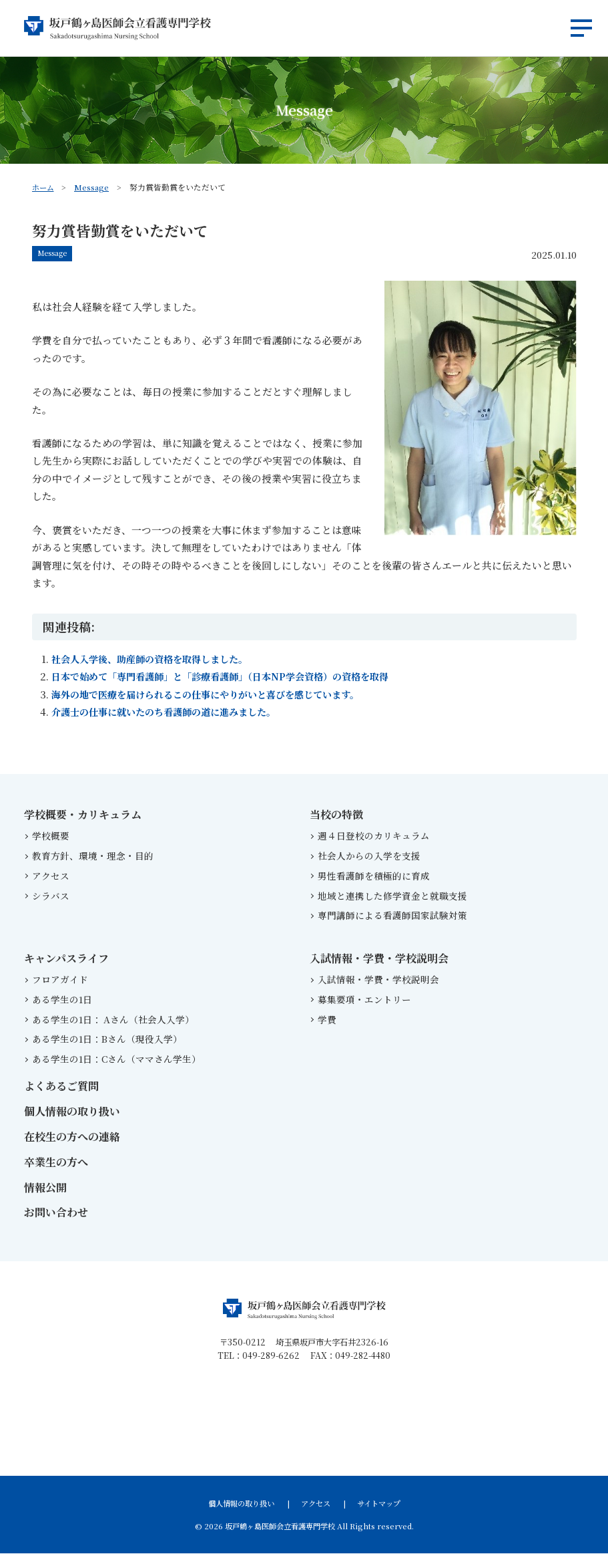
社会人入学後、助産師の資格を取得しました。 (156, 659)
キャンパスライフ (66, 958)
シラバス (50, 895)
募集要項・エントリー (364, 1000)
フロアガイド (60, 980)
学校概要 (50, 836)
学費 (327, 1019)
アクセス (50, 876)
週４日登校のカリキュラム (374, 836)
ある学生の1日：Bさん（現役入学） (107, 1039)
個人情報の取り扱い (72, 1112)
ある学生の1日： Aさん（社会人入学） (115, 1019)
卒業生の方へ (56, 1162)
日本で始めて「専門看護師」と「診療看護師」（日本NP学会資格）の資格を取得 (231, 677)
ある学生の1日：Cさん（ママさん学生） (116, 1059)
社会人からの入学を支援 (369, 856)
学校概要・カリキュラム (82, 815)
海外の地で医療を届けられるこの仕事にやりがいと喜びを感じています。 (216, 695)
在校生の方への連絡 (72, 1137)
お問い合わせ (56, 1212)
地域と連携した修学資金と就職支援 (392, 895)
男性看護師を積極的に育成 (374, 876)
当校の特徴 (336, 815)
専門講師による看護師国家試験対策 (392, 915)
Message (93, 186)
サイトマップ (378, 1504)
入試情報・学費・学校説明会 (379, 958)
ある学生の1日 (62, 1000)
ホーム (44, 186)
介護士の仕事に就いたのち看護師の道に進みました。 (171, 712)
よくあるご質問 (61, 1086)
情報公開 (45, 1187)
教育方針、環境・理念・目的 (93, 856)
